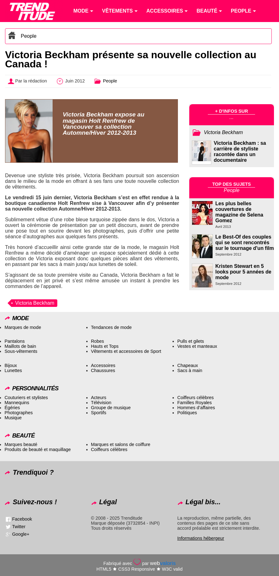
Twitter (18, 526)
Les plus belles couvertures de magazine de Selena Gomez (239, 212)
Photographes (18, 412)
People (29, 36)
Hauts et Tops (105, 346)
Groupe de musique (111, 407)
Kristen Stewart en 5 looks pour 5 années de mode (243, 271)
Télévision (101, 402)
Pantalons (14, 341)
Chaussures (103, 370)
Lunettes (13, 370)
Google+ (20, 534)
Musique (12, 417)
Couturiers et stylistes (26, 397)
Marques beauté (20, 444)
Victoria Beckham (34, 303)
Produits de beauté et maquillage (37, 449)
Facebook (22, 519)
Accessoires (103, 365)
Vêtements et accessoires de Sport (126, 351)
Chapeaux (187, 365)
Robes (97, 341)
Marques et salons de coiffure (121, 444)
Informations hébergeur (200, 538)
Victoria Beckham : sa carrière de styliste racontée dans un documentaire (240, 151)
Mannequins (16, 402)
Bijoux (10, 365)
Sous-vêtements (20, 351)
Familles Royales (194, 402)
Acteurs (98, 397)
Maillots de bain (20, 346)
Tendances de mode (111, 327)
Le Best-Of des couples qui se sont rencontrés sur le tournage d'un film (244, 242)
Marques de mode (22, 327)
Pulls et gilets (190, 341)
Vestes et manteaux (197, 346)
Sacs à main (189, 370)
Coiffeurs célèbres (195, 397)
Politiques (187, 412)
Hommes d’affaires (196, 407)
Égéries (12, 407)
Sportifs (98, 412)
